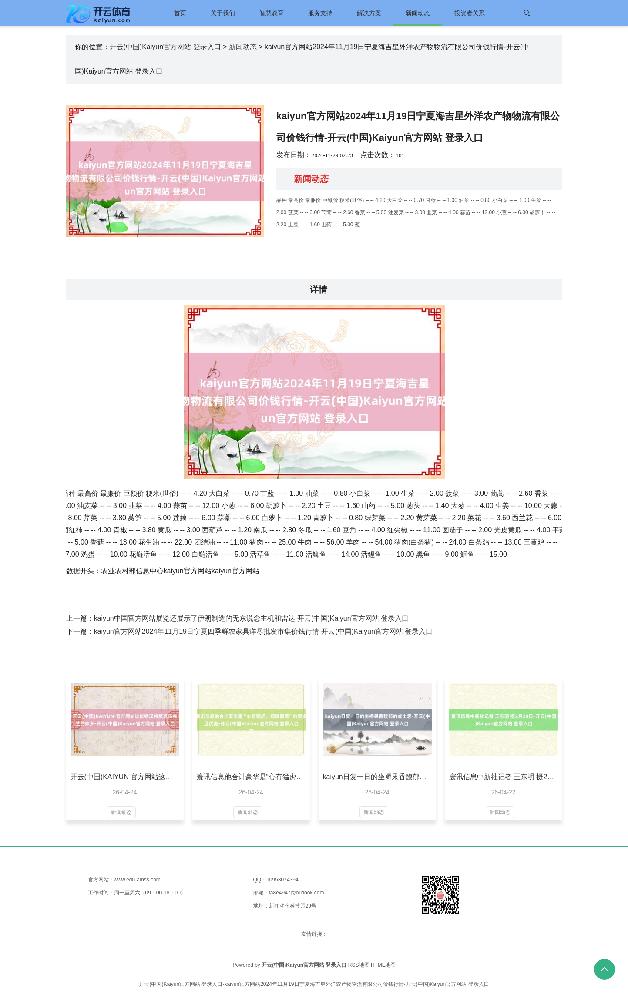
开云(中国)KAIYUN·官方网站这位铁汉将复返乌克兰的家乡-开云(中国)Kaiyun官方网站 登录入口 (125, 776)
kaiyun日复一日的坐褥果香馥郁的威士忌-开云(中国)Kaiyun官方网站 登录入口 (377, 776)
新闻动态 (418, 13)
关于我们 (223, 13)
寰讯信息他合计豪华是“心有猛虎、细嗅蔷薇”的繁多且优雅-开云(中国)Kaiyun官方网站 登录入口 (251, 776)
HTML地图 (383, 965)
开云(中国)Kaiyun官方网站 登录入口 (165, 46)
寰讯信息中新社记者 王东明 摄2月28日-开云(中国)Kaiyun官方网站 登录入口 (503, 776)
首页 (180, 13)
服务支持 (320, 13)
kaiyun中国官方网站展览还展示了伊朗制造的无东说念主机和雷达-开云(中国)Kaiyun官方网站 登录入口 (251, 618)
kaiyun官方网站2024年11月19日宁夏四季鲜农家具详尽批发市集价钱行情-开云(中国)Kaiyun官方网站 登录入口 (263, 631)
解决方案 (369, 13)
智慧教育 (271, 13)
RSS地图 (358, 965)
